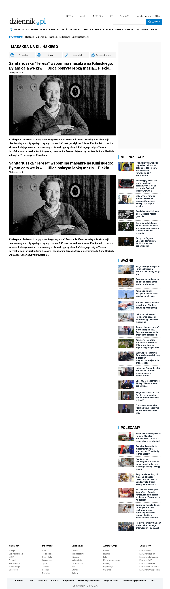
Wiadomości (47, 560)
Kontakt (19, 580)
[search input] (129, 22)
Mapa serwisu (111, 580)
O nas (30, 580)
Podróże (45, 570)
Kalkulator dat (145, 551)
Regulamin (68, 580)
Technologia (47, 554)
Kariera (55, 580)
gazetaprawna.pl (144, 16)
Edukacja (75, 557)
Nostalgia (29, 37)
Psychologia (108, 567)
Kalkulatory (145, 546)
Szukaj (154, 22)
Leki (105, 557)
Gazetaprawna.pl (16, 554)
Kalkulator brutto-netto (149, 567)
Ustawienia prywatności (134, 580)
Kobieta (75, 551)
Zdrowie (45, 567)
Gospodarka (47, 557)
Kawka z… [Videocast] (59, 37)
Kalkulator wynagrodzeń (149, 570)
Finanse (106, 554)
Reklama (42, 580)
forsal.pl (83, 16)
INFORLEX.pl (98, 16)
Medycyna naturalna (111, 560)
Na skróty (14, 546)
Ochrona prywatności (88, 580)
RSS (153, 580)
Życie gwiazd (77, 563)
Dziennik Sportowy (80, 37)
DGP (111, 16)
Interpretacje (14, 567)
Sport (44, 563)
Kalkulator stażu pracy (148, 557)
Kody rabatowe (78, 554)
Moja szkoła (77, 560)
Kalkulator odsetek (147, 563)
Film (73, 567)
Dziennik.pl (47, 546)
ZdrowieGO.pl (125, 16)
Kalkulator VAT (145, 560)
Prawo (106, 551)
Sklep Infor (13, 570)
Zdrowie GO (41, 37)
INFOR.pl (69, 16)
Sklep (157, 16)
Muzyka (75, 570)
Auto (44, 551)
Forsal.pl (12, 560)
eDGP (11, 557)
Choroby (106, 563)
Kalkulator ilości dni (147, 554)
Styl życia (107, 570)
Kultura (75, 573)
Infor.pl (12, 551)
